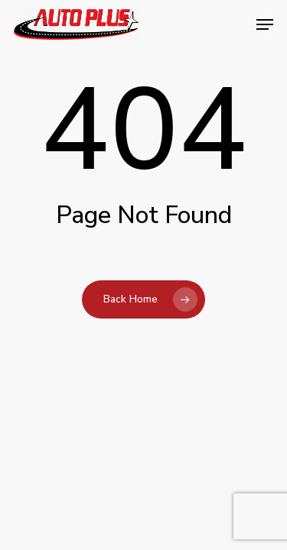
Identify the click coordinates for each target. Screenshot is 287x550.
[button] (264, 24)
